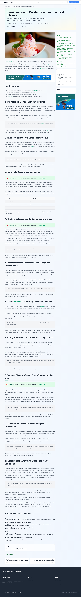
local (35, 90)
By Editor (47, 23)
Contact (30, 585)
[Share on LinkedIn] (23, 26)
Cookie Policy (58, 583)
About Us (30, 579)
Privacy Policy (58, 579)
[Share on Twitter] (17, 26)
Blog (35, 2)
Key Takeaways (60, 35)
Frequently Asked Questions (63, 65)
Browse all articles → (10, 554)
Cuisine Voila (8, 2)
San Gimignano (8, 61)
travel (8, 548)
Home (6, 6)
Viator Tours (42, 177)
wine (31, 146)
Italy (17, 548)
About (38, 2)
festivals (11, 96)
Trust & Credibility (32, 581)
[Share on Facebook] (20, 26)
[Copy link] (25, 26)
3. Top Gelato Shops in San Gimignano (65, 43)
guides (13, 548)
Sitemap (56, 585)
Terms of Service (59, 581)
